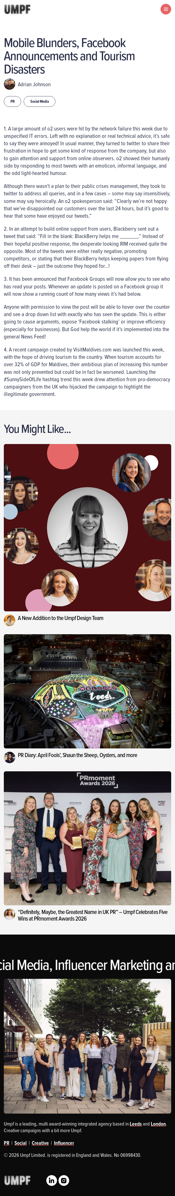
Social (20, 1142)
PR (12, 101)
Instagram (64, 1180)
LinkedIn (51, 1180)
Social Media (39, 101)
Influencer (64, 1142)
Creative (40, 1142)
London (158, 1123)
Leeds (136, 1123)
